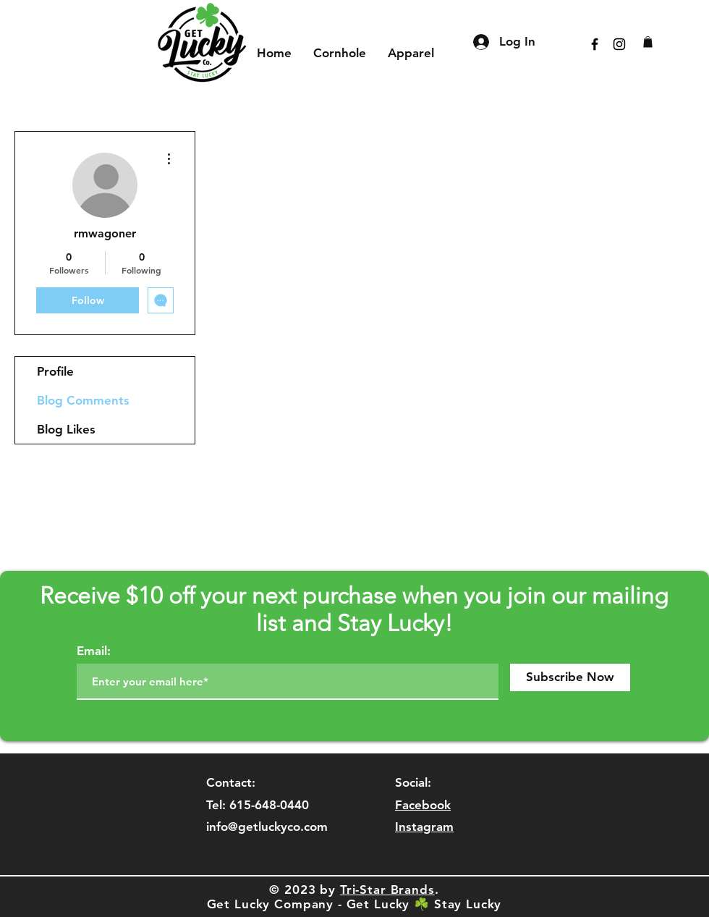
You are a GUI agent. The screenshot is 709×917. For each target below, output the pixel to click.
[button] (648, 42)
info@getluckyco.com (267, 826)
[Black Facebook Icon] (595, 44)
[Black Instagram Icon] (619, 44)
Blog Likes (66, 429)
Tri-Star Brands (387, 889)
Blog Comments (83, 400)
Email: (94, 651)
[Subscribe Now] (570, 677)
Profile (55, 371)
